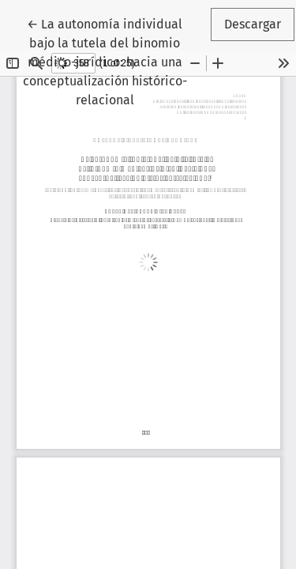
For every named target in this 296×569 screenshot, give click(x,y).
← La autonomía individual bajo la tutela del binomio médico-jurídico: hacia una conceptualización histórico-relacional (115, 60)
